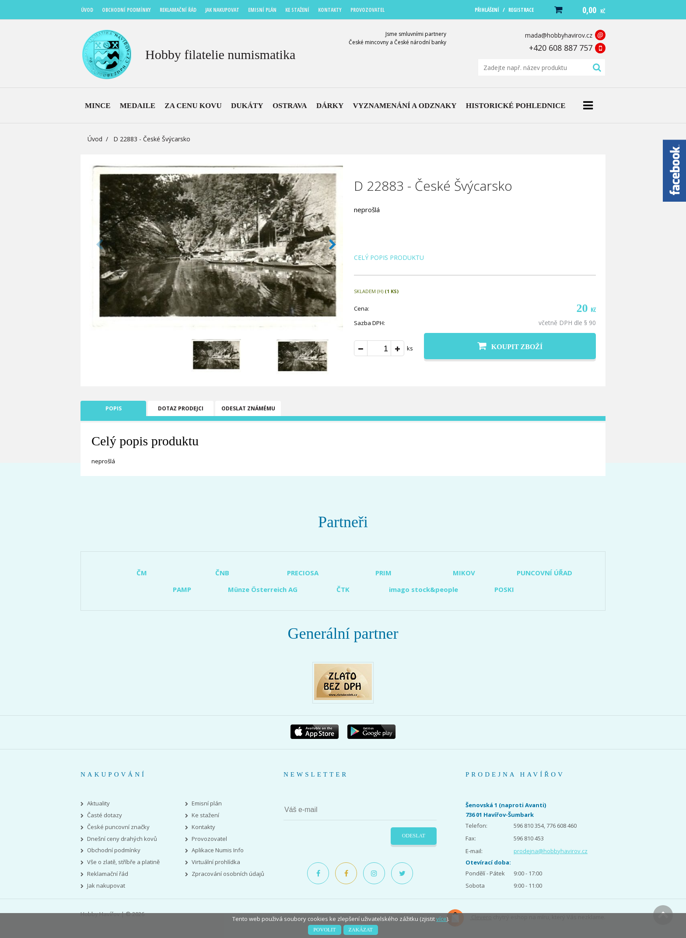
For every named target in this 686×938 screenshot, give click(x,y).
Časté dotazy (104, 815)
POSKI (504, 589)
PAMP (182, 589)
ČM (141, 572)
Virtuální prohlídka (216, 862)
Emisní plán (207, 803)
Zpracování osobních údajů (228, 874)
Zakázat (361, 930)
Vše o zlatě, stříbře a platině (123, 862)
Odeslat (413, 836)
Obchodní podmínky (113, 850)
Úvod (95, 139)
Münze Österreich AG (263, 589)
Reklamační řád (107, 874)
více (441, 919)
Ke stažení (205, 815)
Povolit (324, 930)
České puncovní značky (118, 827)
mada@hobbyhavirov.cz (558, 35)
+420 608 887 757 (560, 47)
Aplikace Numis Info (218, 850)
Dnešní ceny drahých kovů (122, 839)
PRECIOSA (302, 572)
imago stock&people (423, 589)
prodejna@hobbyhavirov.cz (551, 851)
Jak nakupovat (106, 885)
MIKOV (464, 572)
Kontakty (203, 827)
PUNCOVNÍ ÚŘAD (544, 572)
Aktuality (98, 803)
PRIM (383, 572)
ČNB (222, 572)
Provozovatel (209, 839)
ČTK (343, 589)
